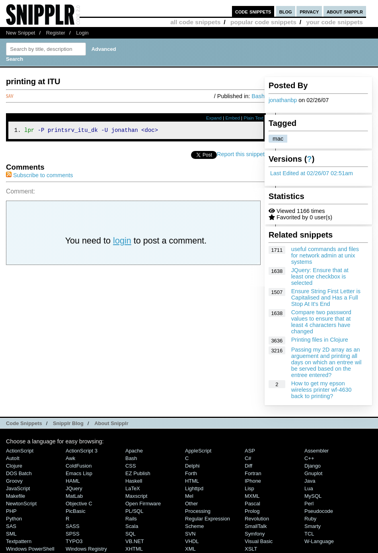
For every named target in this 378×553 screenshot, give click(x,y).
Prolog (252, 511)
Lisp (249, 488)
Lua (308, 488)
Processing (197, 511)
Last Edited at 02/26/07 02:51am (311, 173)
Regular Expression (207, 519)
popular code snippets (263, 22)
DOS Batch (19, 473)
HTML (192, 481)
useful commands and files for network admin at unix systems (325, 255)
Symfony (255, 534)
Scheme (194, 526)
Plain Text (253, 118)
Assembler (316, 451)
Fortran (253, 473)
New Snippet (20, 33)
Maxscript (136, 496)
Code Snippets (24, 423)
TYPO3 (74, 541)
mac (278, 138)
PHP (11, 511)
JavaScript (18, 488)
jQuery (74, 488)
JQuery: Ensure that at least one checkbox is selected (320, 276)
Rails (131, 519)
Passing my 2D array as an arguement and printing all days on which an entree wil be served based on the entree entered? (326, 362)
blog (285, 11)
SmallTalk (256, 526)
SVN (190, 534)
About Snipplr (111, 423)
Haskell (133, 481)
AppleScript (198, 451)
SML (11, 534)
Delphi (192, 466)
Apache (134, 451)
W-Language (319, 541)
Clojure (14, 466)
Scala (131, 526)
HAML (73, 481)
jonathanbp (283, 100)
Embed (232, 118)
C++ (309, 458)
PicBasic (76, 511)
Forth (191, 473)
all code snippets (195, 22)
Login (82, 33)
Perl (309, 504)
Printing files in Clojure (319, 339)
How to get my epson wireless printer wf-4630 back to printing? (321, 389)
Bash (258, 96)
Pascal (252, 504)
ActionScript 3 (81, 451)
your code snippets (334, 22)
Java (309, 481)
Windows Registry (86, 549)
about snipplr (345, 11)
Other (191, 504)
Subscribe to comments (39, 176)
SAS (11, 526)
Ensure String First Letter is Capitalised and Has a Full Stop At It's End (325, 297)
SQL (130, 534)
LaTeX (132, 488)
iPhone (253, 481)
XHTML (134, 549)
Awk (70, 458)
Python (14, 519)
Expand (214, 118)
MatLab (74, 496)
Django (312, 466)
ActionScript (19, 451)
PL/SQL (134, 511)
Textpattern (18, 541)
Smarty (312, 526)
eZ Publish (137, 473)
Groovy (14, 481)
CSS (130, 466)
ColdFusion (79, 466)
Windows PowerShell (30, 549)
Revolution (257, 519)
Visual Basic (259, 541)
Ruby (310, 519)
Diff (248, 466)
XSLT (251, 549)
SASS (73, 526)
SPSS (73, 534)
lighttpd (194, 488)
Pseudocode (318, 511)
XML (190, 549)
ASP (250, 451)
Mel (189, 496)
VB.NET (134, 541)
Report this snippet (241, 155)
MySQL (312, 496)
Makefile (15, 496)
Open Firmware (143, 504)
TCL (309, 534)
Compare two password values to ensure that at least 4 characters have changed (321, 322)
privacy (309, 11)
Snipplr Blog (68, 423)
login (122, 242)
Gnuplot (313, 473)
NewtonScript (21, 504)
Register (55, 33)
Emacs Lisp (79, 473)
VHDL (192, 541)
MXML (252, 496)
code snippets (253, 11)
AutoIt (12, 458)
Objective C (79, 504)
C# (248, 458)
